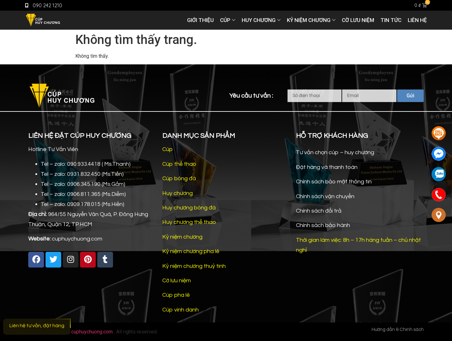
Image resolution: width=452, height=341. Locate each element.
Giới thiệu (200, 20)
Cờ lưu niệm (358, 20)
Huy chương (259, 20)
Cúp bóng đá (179, 178)
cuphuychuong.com (92, 332)
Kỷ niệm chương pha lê (190, 251)
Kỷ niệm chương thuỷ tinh (194, 266)
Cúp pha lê (176, 295)
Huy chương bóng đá (189, 208)
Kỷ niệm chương (309, 20)
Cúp (225, 20)
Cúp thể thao (179, 164)
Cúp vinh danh (180, 310)
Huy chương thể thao (189, 222)
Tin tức (390, 20)
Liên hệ (417, 20)
